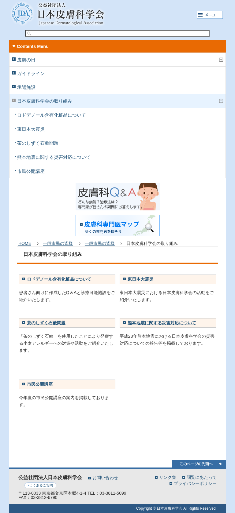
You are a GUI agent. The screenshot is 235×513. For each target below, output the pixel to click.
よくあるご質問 (41, 485)
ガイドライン (31, 73)
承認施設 (26, 87)
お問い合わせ (105, 477)
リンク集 (167, 477)
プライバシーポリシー (195, 483)
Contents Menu (33, 46)
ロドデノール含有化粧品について (51, 115)
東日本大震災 (31, 129)
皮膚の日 (26, 59)
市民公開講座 (31, 171)
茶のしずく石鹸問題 (37, 143)
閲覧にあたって (202, 477)
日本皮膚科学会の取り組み (44, 101)
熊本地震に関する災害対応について (54, 157)
